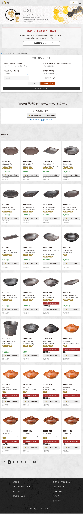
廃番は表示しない (51, 78)
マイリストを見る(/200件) (41, 120)
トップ (5, 53)
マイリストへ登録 (11, 175)
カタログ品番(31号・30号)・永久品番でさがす (58, 63)
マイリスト (16, 492)
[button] (80, 2)
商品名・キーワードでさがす (13, 63)
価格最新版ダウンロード (43, 43)
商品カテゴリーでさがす (11, 71)
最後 (35, 463)
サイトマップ (57, 501)
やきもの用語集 (58, 492)
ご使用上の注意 (58, 487)
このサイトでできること (61, 482)
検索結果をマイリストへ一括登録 (41, 115)
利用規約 (55, 496)
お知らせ (15, 482)
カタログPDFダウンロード (22, 487)
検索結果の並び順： (49, 71)
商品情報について (19, 496)
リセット (34, 83)
